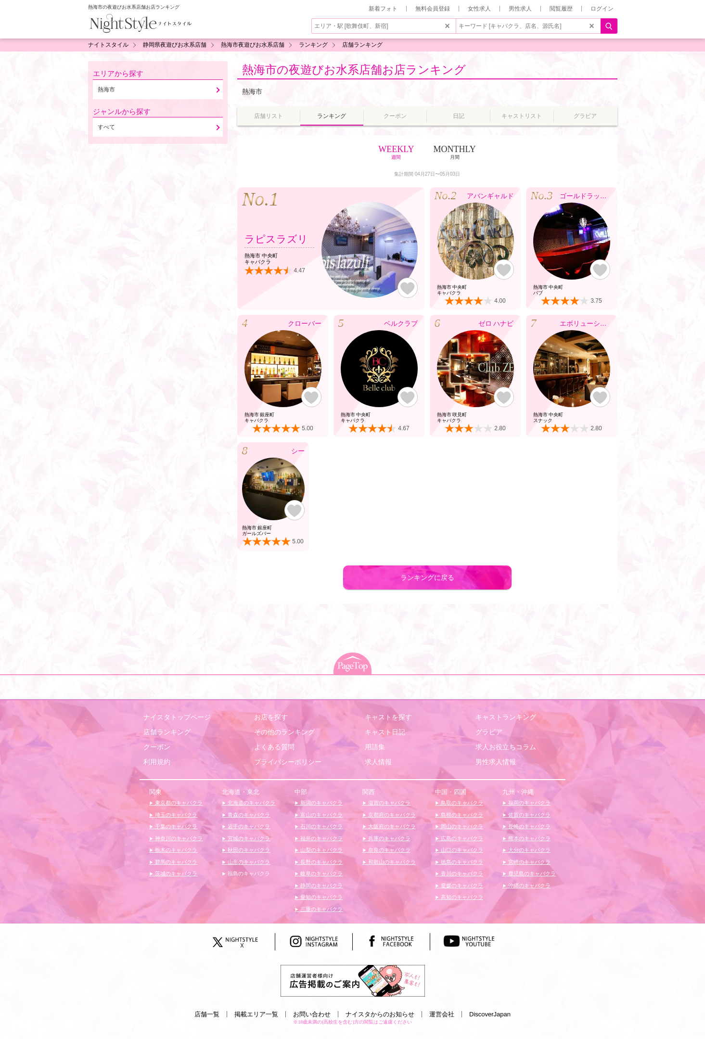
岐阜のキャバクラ (321, 873)
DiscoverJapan (490, 1014)
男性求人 (520, 8)
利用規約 (156, 762)
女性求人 (479, 8)
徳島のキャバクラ (461, 862)
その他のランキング (284, 732)
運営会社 (441, 1014)
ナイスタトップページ (177, 717)
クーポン (156, 747)
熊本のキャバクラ (529, 838)
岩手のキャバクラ (248, 826)
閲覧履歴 (561, 8)
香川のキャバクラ (461, 873)
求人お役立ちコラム (505, 747)
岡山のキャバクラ (461, 826)
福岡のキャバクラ (529, 803)
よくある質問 (274, 747)
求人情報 (378, 762)
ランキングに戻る (427, 577)
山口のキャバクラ (461, 850)
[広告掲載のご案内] (353, 980)
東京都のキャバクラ (178, 803)
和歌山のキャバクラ (391, 862)
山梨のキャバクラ (321, 850)
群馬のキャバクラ (175, 862)
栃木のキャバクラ (175, 850)
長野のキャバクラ (321, 862)
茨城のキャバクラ (175, 873)
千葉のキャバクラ (175, 826)
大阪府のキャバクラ (391, 826)
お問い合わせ (312, 1014)
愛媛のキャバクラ (461, 885)
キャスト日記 (385, 732)
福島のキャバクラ (248, 873)
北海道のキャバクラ (250, 803)
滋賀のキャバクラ (388, 803)
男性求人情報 (495, 762)
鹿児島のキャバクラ (531, 873)
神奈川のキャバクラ (178, 838)
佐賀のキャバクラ (529, 815)
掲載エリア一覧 (256, 1014)
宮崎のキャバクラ (529, 862)
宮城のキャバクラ (248, 838)
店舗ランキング (167, 732)
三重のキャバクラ (321, 909)
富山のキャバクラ (321, 815)
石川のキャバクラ (321, 826)
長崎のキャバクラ (529, 826)
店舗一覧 (206, 1014)
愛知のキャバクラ (321, 897)
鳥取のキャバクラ (461, 803)
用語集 (375, 747)
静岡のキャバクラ (321, 885)
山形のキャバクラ (248, 862)
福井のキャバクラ (321, 838)
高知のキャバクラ (461, 897)
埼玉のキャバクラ (175, 815)
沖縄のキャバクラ (529, 885)
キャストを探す (388, 717)
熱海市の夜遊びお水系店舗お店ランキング (354, 69)
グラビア (488, 732)
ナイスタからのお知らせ (380, 1014)
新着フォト (383, 8)
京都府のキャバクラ (391, 815)
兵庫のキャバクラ (388, 838)
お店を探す (271, 717)
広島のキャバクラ (461, 838)
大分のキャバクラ (529, 850)
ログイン (602, 8)
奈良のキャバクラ (388, 850)
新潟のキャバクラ (321, 803)
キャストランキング (505, 717)
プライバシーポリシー (287, 762)
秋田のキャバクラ (248, 850)
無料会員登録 (432, 8)
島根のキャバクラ (461, 815)
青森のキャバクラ (248, 815)
